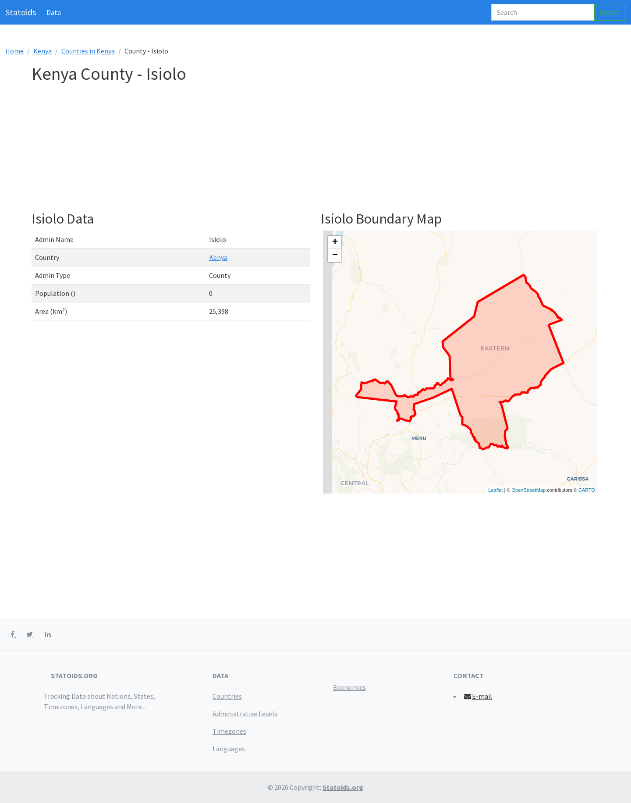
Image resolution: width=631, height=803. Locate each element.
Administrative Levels (245, 713)
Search (610, 12)
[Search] (542, 12)
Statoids (20, 12)
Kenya (42, 50)
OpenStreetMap (528, 490)
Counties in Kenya (88, 50)
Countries (227, 696)
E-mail (478, 696)
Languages (229, 748)
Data (53, 12)
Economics (349, 687)
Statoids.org (343, 787)
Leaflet (495, 490)
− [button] (335, 255)
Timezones (229, 731)
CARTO (586, 490)
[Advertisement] (294, 149)
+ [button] (335, 242)
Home (14, 50)
